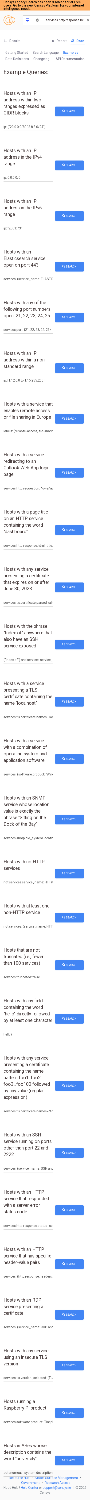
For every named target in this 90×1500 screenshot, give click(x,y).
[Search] (64, 20)
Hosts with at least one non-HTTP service (26, 909)
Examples (70, 52)
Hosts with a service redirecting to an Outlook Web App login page (27, 464)
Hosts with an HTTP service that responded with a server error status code (26, 1201)
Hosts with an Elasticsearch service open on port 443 (24, 258)
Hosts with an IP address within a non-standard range (25, 360)
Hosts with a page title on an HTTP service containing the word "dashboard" (26, 521)
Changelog (41, 59)
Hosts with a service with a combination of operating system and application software (25, 750)
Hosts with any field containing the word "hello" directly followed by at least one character (28, 1010)
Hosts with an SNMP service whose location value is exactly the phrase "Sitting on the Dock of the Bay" (26, 811)
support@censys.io (57, 1487)
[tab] (12, 41)
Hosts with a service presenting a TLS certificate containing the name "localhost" (28, 693)
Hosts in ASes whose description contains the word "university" (27, 1452)
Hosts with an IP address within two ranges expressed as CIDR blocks (24, 103)
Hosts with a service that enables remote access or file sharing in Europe (28, 410)
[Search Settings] (37, 20)
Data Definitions (17, 59)
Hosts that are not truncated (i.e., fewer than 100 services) (24, 956)
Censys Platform (46, 5)
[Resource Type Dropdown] (27, 20)
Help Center (29, 1487)
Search (69, 111)
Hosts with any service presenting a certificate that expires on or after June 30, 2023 (26, 579)
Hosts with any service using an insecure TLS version (26, 1357)
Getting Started (16, 52)
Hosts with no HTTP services (24, 865)
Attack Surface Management (56, 1478)
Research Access (57, 1483)
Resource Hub (19, 1478)
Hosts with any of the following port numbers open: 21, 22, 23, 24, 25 (27, 309)
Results (12, 41)
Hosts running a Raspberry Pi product (25, 1405)
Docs (77, 41)
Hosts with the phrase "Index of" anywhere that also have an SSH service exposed (28, 636)
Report (59, 41)
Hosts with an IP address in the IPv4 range (23, 157)
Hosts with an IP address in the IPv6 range (23, 208)
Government (30, 1483)
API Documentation (70, 59)
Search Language (46, 52)
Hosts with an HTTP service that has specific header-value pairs (27, 1256)
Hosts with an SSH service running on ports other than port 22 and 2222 (28, 1144)
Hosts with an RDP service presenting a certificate (23, 1306)
